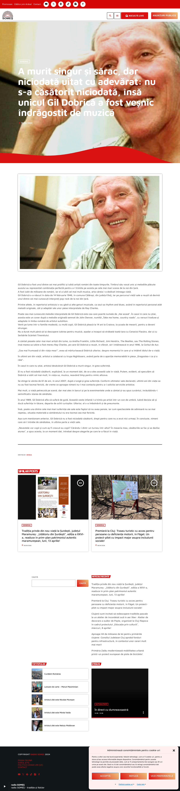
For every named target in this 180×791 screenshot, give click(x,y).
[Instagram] (35, 774)
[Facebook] (39, 774)
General (24, 61)
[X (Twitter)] (23, 774)
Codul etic (141, 784)
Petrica (29, 455)
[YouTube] (19, 774)
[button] (173, 750)
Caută (35, 577)
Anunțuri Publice (164, 15)
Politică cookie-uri (126, 784)
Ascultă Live (134, 15)
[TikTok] (31, 774)
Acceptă (105, 776)
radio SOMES (37, 754)
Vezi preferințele (162, 776)
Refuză (133, 776)
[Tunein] (27, 774)
